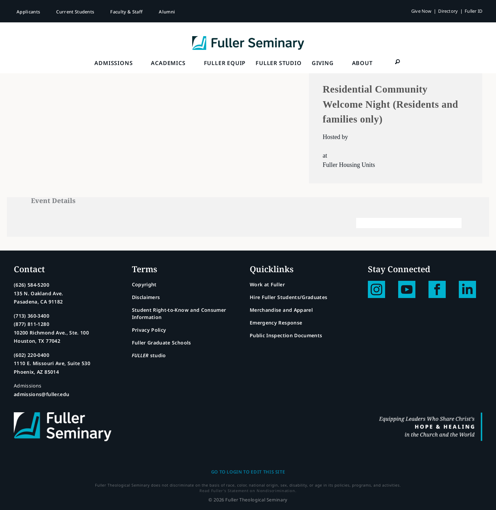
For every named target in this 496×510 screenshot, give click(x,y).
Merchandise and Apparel (281, 310)
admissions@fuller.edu (41, 394)
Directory (448, 11)
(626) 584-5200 (31, 284)
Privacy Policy (149, 330)
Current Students (75, 12)
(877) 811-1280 (31, 324)
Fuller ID (473, 11)
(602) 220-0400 (31, 355)
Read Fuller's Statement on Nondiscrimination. (247, 490)
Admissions (113, 63)
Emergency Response (276, 322)
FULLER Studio (278, 63)
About (362, 63)
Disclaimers (146, 297)
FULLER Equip (225, 63)
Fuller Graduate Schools (161, 342)
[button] (398, 61)
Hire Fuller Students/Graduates (289, 297)
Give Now (421, 11)
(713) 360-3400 (31, 315)
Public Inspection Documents (286, 335)
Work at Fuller (267, 284)
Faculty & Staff (126, 12)
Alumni (167, 12)
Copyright (144, 284)
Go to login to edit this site (248, 472)
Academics (168, 63)
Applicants (28, 12)
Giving (323, 63)
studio (149, 355)
